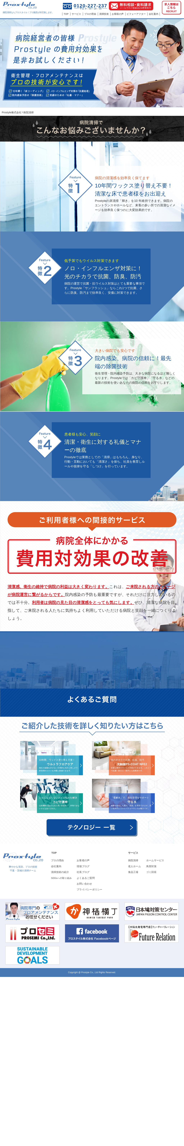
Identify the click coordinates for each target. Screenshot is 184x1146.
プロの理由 (57, 1029)
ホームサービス (155, 1029)
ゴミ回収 (151, 1041)
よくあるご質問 (86, 1047)
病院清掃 (133, 1029)
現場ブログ (83, 1035)
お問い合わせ (84, 1052)
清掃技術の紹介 (60, 1041)
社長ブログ (83, 1041)
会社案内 (56, 1035)
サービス (133, 1021)
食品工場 (133, 1041)
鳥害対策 (151, 1035)
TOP (54, 1021)
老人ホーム (134, 1035)
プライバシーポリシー (89, 1058)
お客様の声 (83, 1029)
